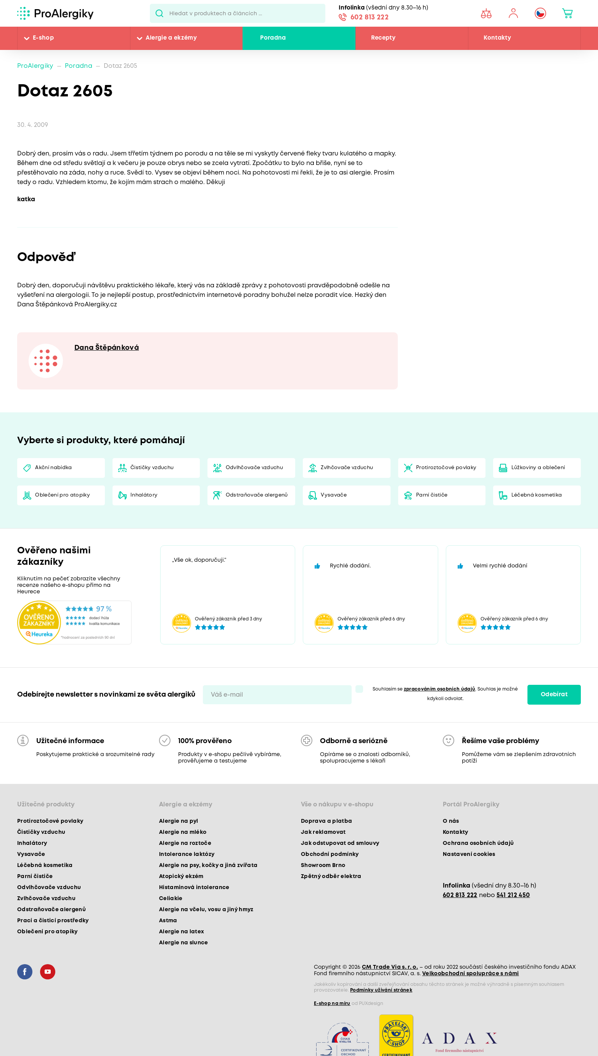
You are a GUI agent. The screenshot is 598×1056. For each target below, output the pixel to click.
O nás (451, 821)
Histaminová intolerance (194, 887)
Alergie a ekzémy (171, 38)
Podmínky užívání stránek (381, 990)
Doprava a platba (326, 821)
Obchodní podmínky (330, 854)
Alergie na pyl (178, 821)
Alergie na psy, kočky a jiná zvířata (208, 865)
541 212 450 (513, 895)
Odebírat (554, 694)
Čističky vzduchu (152, 468)
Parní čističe (431, 495)
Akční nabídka (53, 468)
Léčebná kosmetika (536, 495)
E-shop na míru (332, 1004)
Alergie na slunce (183, 943)
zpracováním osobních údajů (440, 689)
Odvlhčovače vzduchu (254, 468)
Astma (168, 920)
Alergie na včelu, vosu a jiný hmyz (206, 909)
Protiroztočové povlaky (446, 468)
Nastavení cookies (469, 854)
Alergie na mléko (182, 832)
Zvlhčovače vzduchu (347, 468)
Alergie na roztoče (185, 843)
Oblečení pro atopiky (62, 495)
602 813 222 (369, 17)
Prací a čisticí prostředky (53, 920)
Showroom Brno (323, 865)
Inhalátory (144, 495)
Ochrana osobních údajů (478, 843)
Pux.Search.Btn (159, 13)
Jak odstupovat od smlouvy (340, 843)
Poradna (273, 38)
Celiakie (171, 898)
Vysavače (334, 495)
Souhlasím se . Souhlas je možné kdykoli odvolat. (445, 694)
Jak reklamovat (323, 832)
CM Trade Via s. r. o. (390, 967)
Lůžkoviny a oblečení (538, 468)
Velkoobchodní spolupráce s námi (470, 973)
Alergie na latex (181, 931)
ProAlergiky (35, 66)
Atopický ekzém (181, 876)
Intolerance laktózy (186, 854)
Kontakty (497, 38)
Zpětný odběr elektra (331, 876)
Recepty (383, 38)
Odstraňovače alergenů (257, 495)
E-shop (43, 38)
